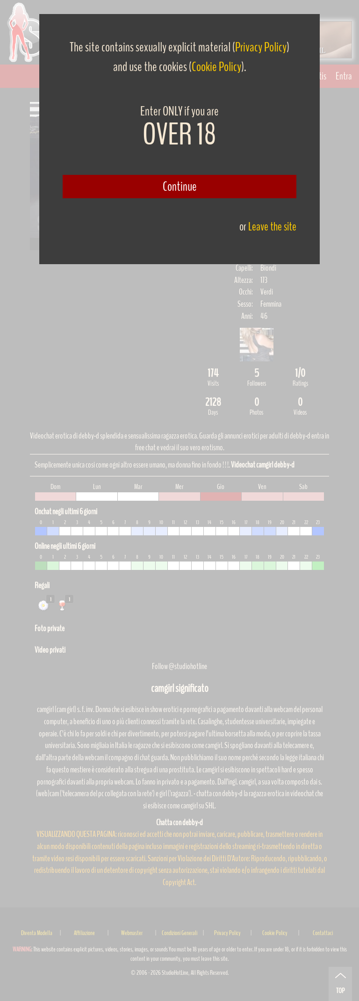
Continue (180, 186)
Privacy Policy (261, 47)
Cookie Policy (216, 67)
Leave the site (272, 226)
